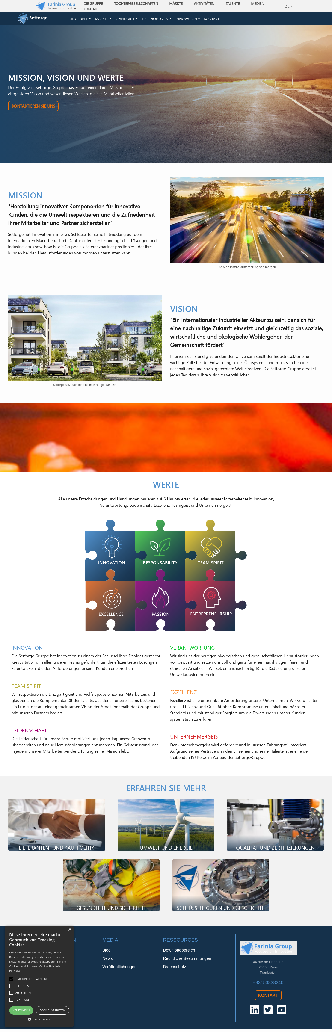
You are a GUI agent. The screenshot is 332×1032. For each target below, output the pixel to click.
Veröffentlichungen (119, 970)
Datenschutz (174, 970)
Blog (106, 953)
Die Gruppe (78, 20)
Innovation (186, 20)
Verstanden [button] (21, 1010)
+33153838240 (268, 985)
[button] (39, 1019)
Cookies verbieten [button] (52, 1010)
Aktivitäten (206, 3)
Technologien (155, 20)
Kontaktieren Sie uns (33, 109)
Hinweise (15, 970)
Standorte (125, 20)
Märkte (101, 20)
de (286, 6)
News (107, 961)
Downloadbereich (179, 953)
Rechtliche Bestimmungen (187, 961)
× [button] (69, 929)
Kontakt (93, 9)
